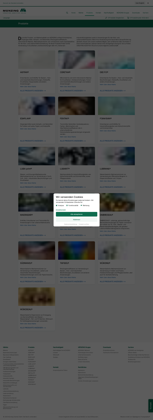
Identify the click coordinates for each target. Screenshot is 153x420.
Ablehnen (76, 220)
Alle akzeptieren (77, 214)
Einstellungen (61, 210)
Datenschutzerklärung (70, 224)
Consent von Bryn (84, 224)
